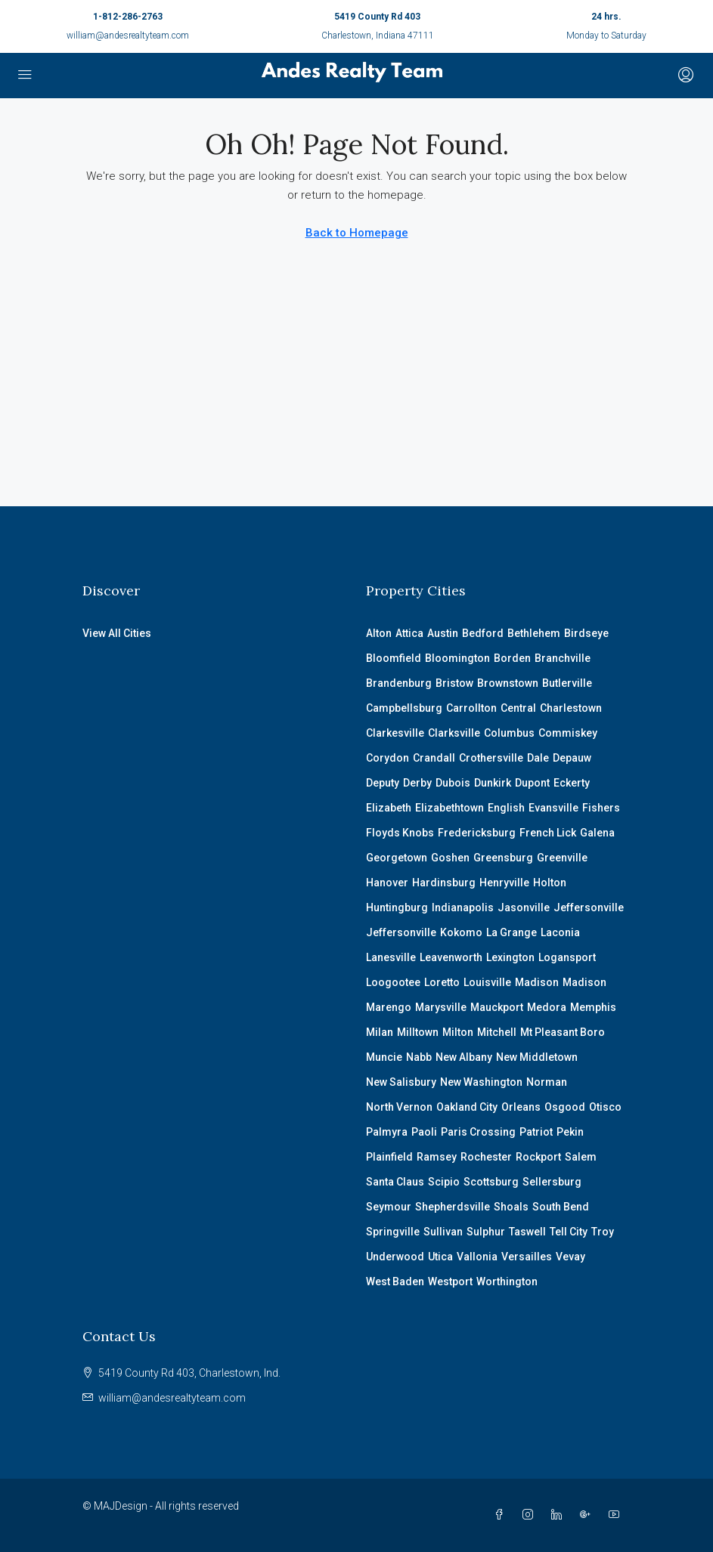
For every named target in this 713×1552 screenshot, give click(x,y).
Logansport (567, 957)
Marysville (441, 1007)
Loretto (442, 982)
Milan (379, 1032)
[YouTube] (617, 1515)
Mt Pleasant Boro (562, 1032)
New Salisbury (401, 1082)
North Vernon (399, 1107)
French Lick (547, 833)
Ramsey (437, 1157)
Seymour (388, 1207)
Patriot (536, 1132)
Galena (597, 833)
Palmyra (387, 1132)
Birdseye (586, 633)
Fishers (601, 808)
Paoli (424, 1132)
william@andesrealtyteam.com (128, 35)
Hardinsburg (444, 882)
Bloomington (457, 658)
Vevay (570, 1257)
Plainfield (389, 1157)
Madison (537, 982)
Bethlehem (533, 633)
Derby (417, 783)
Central (518, 708)
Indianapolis (463, 907)
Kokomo (461, 932)
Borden (512, 658)
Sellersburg (551, 1182)
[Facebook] (502, 1515)
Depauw (572, 758)
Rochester (486, 1157)
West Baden (395, 1281)
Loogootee (393, 982)
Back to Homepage (356, 233)
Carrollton (471, 708)
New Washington (481, 1082)
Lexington (510, 957)
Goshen (450, 858)
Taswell (527, 1232)
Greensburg (503, 858)
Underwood (395, 1257)
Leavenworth (451, 957)
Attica (409, 633)
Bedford (483, 633)
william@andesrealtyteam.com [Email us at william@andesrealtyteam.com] (172, 1398)
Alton (379, 633)
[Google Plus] (588, 1515)
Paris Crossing (478, 1132)
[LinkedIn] (559, 1515)
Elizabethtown (449, 808)
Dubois (453, 783)
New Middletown (537, 1057)
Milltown (418, 1032)
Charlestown (571, 708)
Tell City (568, 1232)
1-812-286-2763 (128, 16)
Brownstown (507, 683)
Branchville (563, 658)
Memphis (593, 1007)
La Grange (511, 932)
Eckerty (571, 783)
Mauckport (496, 1007)
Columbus (509, 733)
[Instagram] (530, 1515)
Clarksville (454, 733)
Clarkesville (395, 733)
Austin (442, 633)
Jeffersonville (588, 907)
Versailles (526, 1257)
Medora (546, 1007)
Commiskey (567, 733)
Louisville (487, 982)
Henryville (504, 882)
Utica (440, 1257)
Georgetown (396, 858)
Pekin (570, 1132)
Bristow (454, 683)
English (506, 808)
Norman (546, 1082)
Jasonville (524, 907)
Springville (393, 1232)
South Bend (560, 1207)
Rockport (538, 1157)
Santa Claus (395, 1182)
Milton (457, 1032)
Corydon (387, 758)
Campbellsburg (404, 708)
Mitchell (496, 1032)
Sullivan (443, 1232)
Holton (549, 882)
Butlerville (567, 683)
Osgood (564, 1107)
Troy (602, 1232)
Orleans (521, 1107)
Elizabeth (388, 808)
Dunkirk (492, 783)
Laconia (560, 932)
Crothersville (491, 758)
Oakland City (467, 1107)
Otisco (605, 1107)
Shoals (511, 1207)
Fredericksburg (477, 833)
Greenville (562, 858)
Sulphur (486, 1232)
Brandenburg (399, 683)
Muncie (384, 1057)
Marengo (388, 1007)
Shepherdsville (452, 1207)
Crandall (434, 758)
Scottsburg (491, 1182)
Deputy (382, 783)
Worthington (507, 1281)
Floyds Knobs (400, 833)
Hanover (387, 882)
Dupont (532, 783)
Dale (538, 758)
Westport (450, 1281)
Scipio (444, 1182)
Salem (581, 1157)
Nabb (419, 1057)
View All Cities (116, 633)
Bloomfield (393, 658)
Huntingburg (397, 907)
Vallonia (477, 1257)
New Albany (464, 1057)
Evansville (553, 808)
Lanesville (391, 957)
